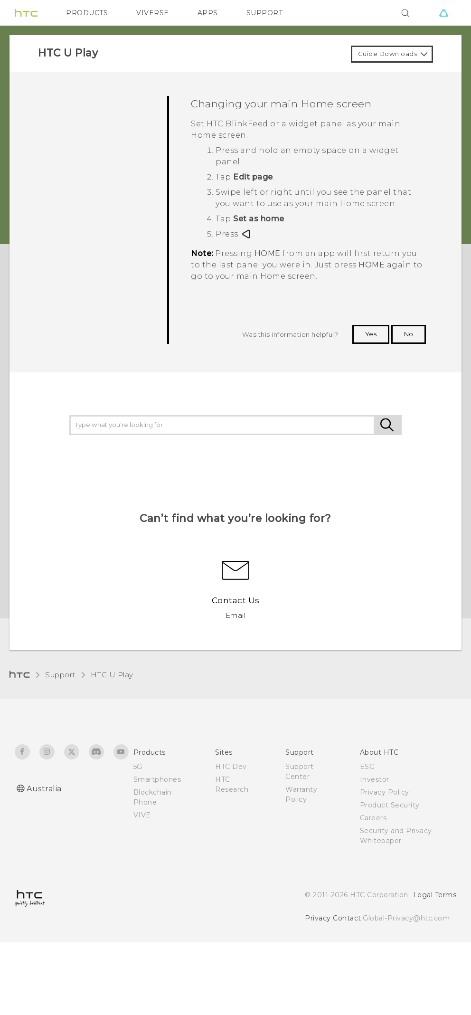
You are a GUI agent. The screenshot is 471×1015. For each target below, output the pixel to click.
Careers (373, 818)
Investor (374, 779)
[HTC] (26, 13)
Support (60, 674)
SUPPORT (264, 13)
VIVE (142, 815)
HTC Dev (231, 766)
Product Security (390, 805)
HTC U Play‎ (112, 674)
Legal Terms (435, 895)
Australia (44, 788)
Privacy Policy (384, 792)
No (408, 334)
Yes (371, 334)
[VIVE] (443, 13)
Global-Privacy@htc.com (406, 918)
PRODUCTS (87, 13)
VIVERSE (152, 13)
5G (137, 766)
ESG (367, 766)
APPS (208, 13)
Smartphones (157, 779)
